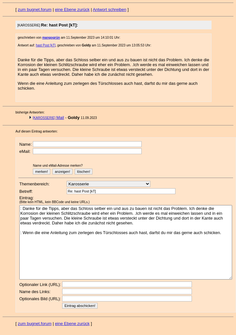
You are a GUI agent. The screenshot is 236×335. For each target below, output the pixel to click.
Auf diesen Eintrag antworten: (36, 131)
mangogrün (51, 37)
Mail (48, 117)
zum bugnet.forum (35, 9)
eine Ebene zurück (72, 9)
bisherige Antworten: (30, 112)
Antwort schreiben (109, 9)
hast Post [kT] (45, 45)
